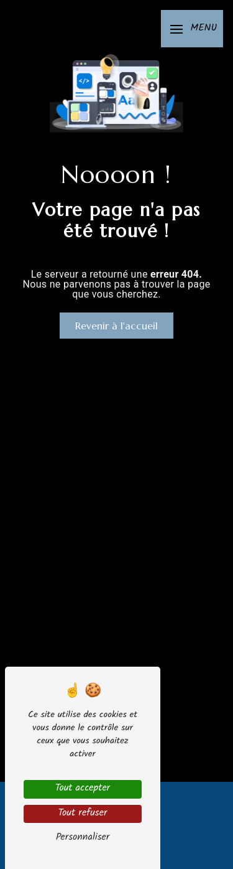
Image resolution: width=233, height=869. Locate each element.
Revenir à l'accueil (116, 325)
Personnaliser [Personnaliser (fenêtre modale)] (83, 838)
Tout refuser (82, 814)
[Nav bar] (192, 28)
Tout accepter (82, 789)
